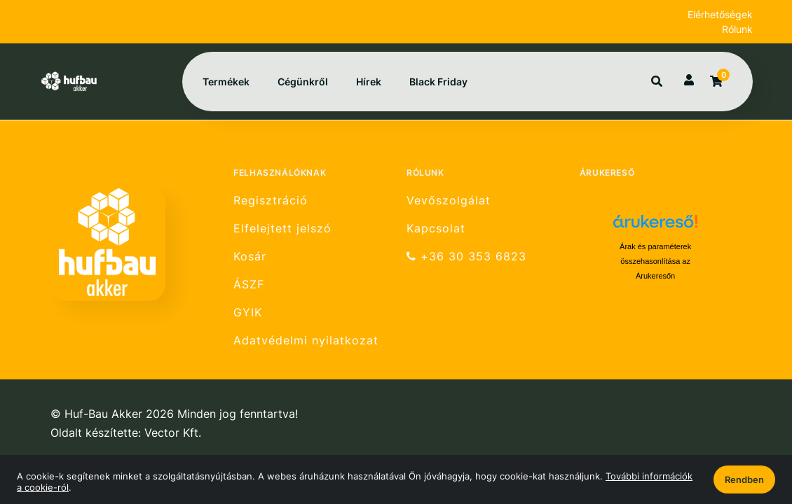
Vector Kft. (172, 433)
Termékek (226, 82)
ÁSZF (248, 284)
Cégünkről (303, 82)
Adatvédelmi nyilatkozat (305, 340)
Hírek (368, 82)
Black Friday (438, 82)
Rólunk (737, 29)
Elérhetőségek (720, 14)
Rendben (744, 479)
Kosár (249, 256)
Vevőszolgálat (449, 200)
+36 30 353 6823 (466, 256)
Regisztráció (270, 200)
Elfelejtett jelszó (282, 228)
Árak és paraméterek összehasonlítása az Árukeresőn (655, 261)
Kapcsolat (436, 228)
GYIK (247, 312)
